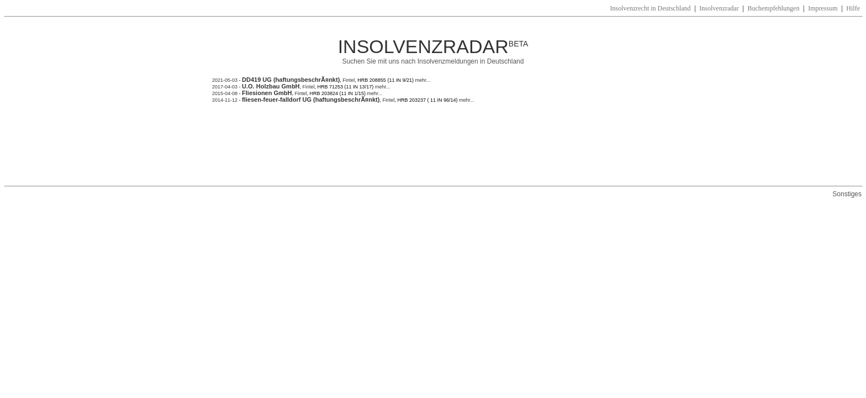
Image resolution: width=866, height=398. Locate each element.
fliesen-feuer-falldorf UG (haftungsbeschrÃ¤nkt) (310, 99)
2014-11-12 (225, 100)
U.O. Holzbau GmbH (271, 86)
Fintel (348, 80)
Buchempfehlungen (773, 8)
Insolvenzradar (718, 8)
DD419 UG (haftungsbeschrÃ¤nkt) (291, 79)
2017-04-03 (224, 87)
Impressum (822, 8)
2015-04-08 (224, 93)
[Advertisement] (413, 144)
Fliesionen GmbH (267, 93)
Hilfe (853, 8)
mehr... (422, 80)
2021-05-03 (224, 80)
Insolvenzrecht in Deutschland (650, 8)
